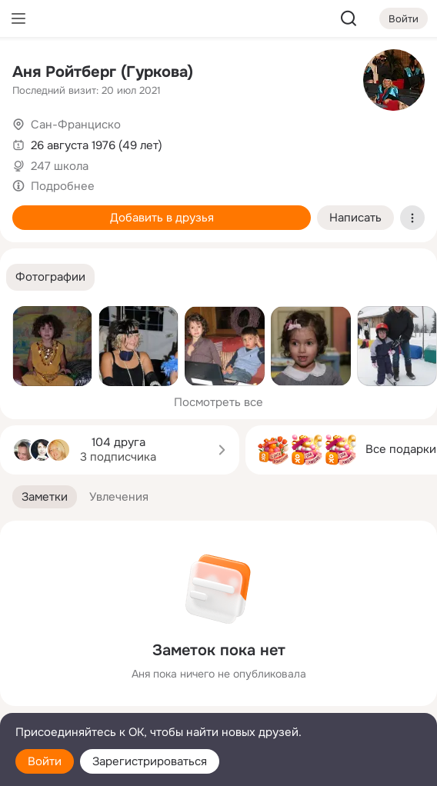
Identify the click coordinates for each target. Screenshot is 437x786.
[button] (50, 277)
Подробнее (63, 186)
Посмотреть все (218, 402)
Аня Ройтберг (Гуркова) (102, 72)
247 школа (59, 166)
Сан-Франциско (76, 124)
